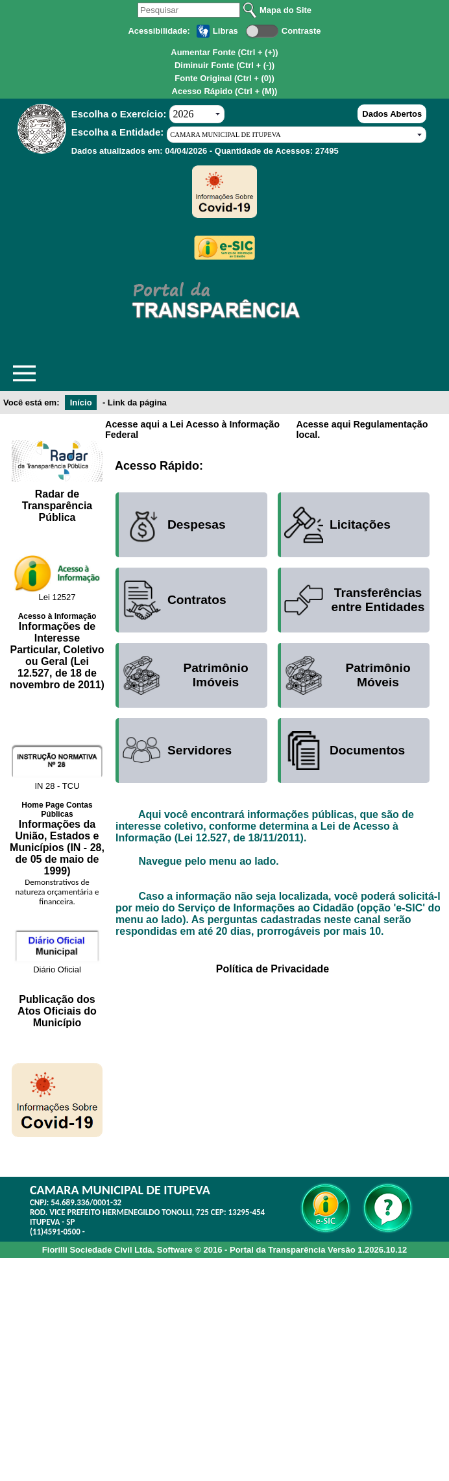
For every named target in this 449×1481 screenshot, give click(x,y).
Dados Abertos (392, 114)
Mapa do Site (285, 10)
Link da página (137, 402)
